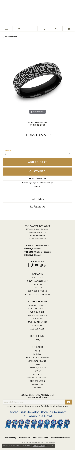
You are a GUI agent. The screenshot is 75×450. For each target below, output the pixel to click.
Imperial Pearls (37, 361)
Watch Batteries (37, 315)
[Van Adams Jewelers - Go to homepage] (37, 13)
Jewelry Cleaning (37, 322)
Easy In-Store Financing (37, 294)
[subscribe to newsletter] (68, 402)
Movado (37, 374)
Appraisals (37, 318)
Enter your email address (37, 397)
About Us (37, 277)
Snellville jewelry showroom (54, 406)
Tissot (37, 387)
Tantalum (37, 384)
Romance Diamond (37, 377)
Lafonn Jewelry (38, 367)
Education (37, 284)
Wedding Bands (11, 36)
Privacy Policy (24, 437)
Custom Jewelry (37, 308)
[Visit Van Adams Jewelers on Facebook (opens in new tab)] (28, 265)
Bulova (37, 354)
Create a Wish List (37, 281)
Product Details (37, 199)
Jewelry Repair (37, 305)
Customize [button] (37, 171)
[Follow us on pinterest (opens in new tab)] (45, 265)
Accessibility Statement (60, 437)
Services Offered (37, 291)
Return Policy (10, 437)
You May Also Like (37, 206)
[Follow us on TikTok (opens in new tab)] (32, 265)
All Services (37, 328)
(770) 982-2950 (37, 125)
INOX (37, 364)
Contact (37, 287)
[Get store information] (37, 238)
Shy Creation (37, 381)
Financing (37, 325)
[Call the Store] (37, 235)
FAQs (37, 339)
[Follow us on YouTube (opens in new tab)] (36, 265)
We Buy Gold (37, 312)
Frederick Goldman (37, 357)
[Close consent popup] (52, 446)
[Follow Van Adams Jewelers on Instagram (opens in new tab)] (41, 265)
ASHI (37, 350)
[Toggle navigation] (6, 28)
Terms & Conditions (40, 437)
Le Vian (37, 371)
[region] (37, 80)
